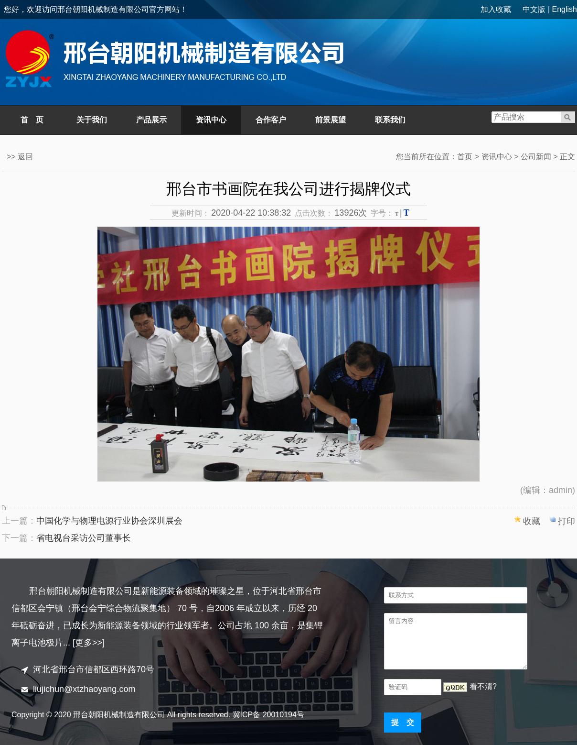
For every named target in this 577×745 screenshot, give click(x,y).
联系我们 (390, 120)
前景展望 (330, 120)
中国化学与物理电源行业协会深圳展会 (109, 521)
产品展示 (151, 120)
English (564, 9)
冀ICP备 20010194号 (268, 715)
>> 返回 (20, 157)
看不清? (483, 686)
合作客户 (271, 120)
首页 (464, 157)
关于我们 (91, 120)
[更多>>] (89, 642)
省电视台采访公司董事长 (83, 538)
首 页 (32, 120)
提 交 (402, 722)
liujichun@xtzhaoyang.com (84, 689)
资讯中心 (211, 120)
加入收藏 (496, 9)
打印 (566, 521)
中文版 (534, 9)
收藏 (531, 521)
